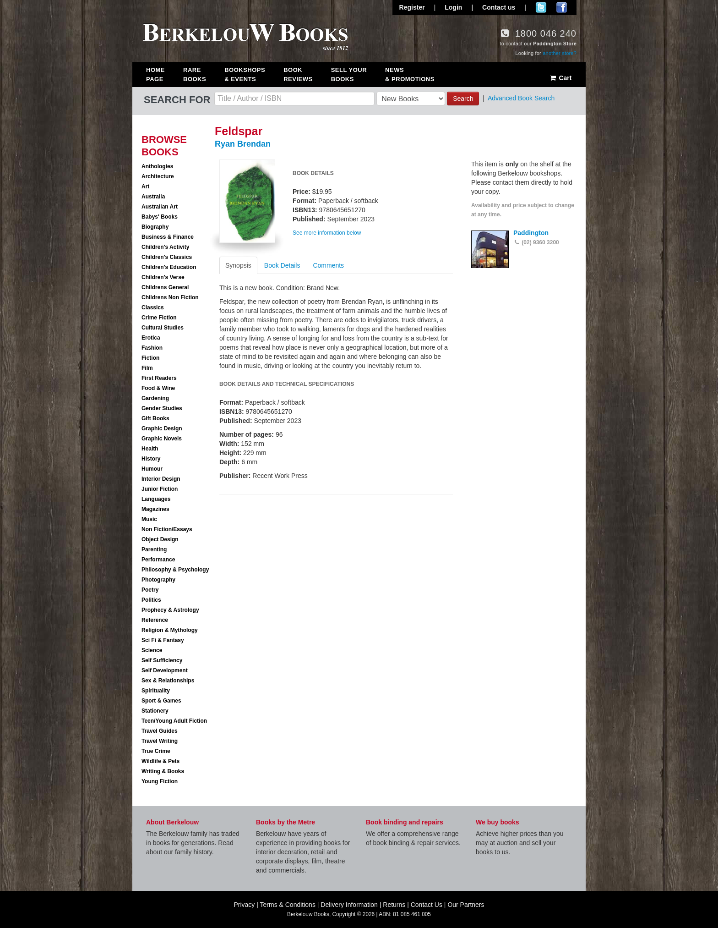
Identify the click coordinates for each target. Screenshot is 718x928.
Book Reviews (297, 74)
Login (453, 7)
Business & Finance (167, 237)
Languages (155, 499)
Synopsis (238, 265)
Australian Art (159, 206)
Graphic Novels (161, 438)
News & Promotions (410, 74)
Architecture (157, 176)
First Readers (159, 378)
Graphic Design (161, 428)
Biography (155, 227)
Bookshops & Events (244, 74)
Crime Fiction (159, 317)
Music (149, 519)
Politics (151, 600)
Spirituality (155, 690)
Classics (152, 307)
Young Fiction (159, 781)
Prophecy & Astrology (170, 610)
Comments (328, 265)
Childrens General (165, 287)
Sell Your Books (349, 74)
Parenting (154, 549)
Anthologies (157, 166)
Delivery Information (349, 904)
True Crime (155, 751)
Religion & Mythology (169, 630)
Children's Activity (165, 247)
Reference (154, 620)
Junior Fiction (159, 489)
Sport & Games (161, 700)
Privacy (244, 904)
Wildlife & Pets (160, 761)
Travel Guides (159, 731)
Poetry (149, 590)
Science (151, 650)
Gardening (155, 398)
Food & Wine (158, 388)
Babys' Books (159, 217)
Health (149, 448)
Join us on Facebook (561, 7)
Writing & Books (162, 771)
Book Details (282, 265)
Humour (152, 469)
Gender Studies (161, 408)
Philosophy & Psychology (175, 569)
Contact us (498, 7)
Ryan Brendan (243, 143)
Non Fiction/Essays (166, 529)
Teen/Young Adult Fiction (174, 721)
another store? (560, 53)
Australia (153, 196)
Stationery (155, 711)
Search (463, 98)
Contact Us (426, 904)
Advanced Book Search (521, 98)
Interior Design (160, 479)
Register (412, 7)
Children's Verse (163, 277)
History (150, 459)
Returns (394, 904)
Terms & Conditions (287, 904)
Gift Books (155, 418)
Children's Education (168, 267)
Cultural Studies (162, 327)
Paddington (531, 232)
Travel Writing (159, 741)
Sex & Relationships (167, 680)
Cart (560, 78)
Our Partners (465, 904)
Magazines (155, 509)
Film (147, 368)
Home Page (155, 74)
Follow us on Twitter (541, 7)
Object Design (160, 539)
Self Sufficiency (161, 660)
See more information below (327, 233)
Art (145, 186)
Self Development (164, 670)
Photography (158, 580)
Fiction (150, 358)
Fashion (152, 348)
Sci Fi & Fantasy (162, 640)
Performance (158, 559)
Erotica (150, 338)
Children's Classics (166, 257)
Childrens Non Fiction (170, 297)
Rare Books (194, 74)
